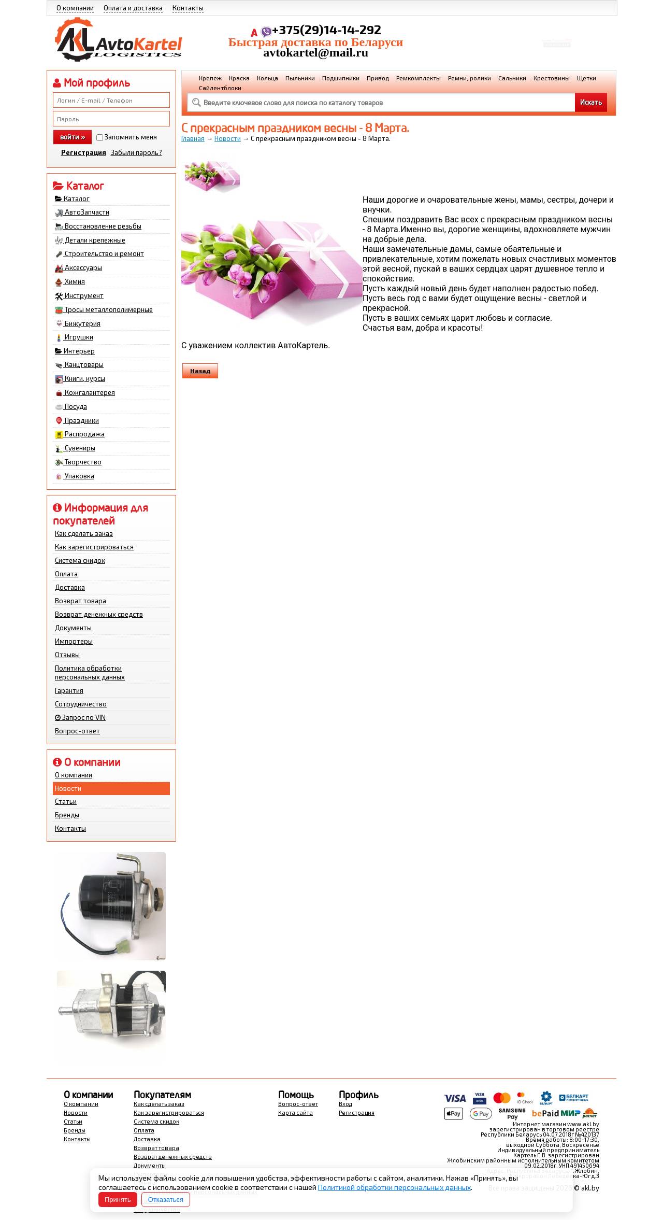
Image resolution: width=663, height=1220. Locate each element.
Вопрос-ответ (77, 731)
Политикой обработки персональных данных (394, 1187)
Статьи (66, 801)
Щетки (586, 77)
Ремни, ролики (469, 77)
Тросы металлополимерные (104, 310)
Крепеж (210, 77)
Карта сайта (295, 1112)
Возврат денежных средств (99, 614)
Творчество (78, 462)
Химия (70, 282)
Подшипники (340, 77)
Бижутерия (77, 324)
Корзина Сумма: (556, 34)
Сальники (512, 77)
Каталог (72, 198)
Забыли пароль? (136, 152)
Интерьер (75, 351)
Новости (68, 788)
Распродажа (80, 434)
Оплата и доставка (133, 8)
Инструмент (79, 296)
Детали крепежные (90, 240)
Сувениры (75, 448)
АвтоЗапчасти (82, 212)
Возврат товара (80, 601)
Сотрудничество (81, 704)
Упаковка (74, 476)
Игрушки (74, 337)
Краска (239, 77)
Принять (118, 1199)
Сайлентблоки (220, 87)
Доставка (70, 587)
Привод (378, 77)
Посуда (71, 407)
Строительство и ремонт (99, 254)
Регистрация (83, 152)
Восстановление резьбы (98, 226)
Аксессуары (78, 268)
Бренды (67, 815)
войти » (72, 137)
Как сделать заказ (84, 533)
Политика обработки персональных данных (90, 672)
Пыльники (300, 77)
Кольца (267, 77)
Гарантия (69, 690)
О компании (75, 8)
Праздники (77, 420)
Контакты (188, 8)
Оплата (66, 574)
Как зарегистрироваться (94, 547)
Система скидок (80, 560)
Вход (345, 1103)
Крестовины (552, 77)
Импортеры (74, 641)
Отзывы (67, 654)
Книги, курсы (80, 379)
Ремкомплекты (418, 77)
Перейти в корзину (557, 48)
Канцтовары (79, 365)
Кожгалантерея (85, 393)
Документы (73, 627)
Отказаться (165, 1199)
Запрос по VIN (80, 717)
